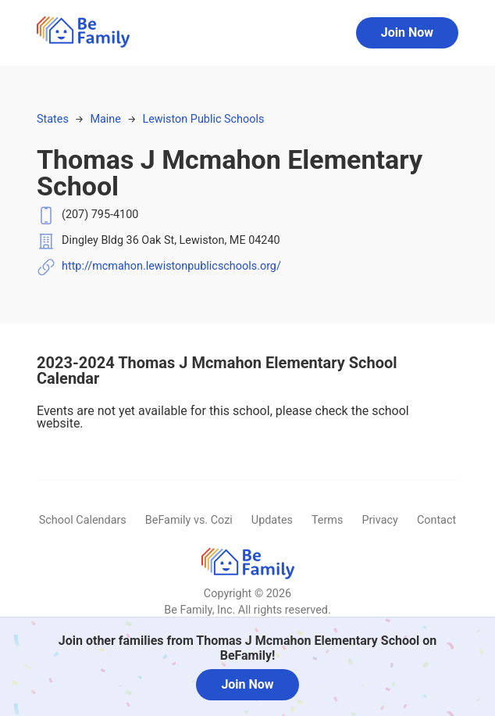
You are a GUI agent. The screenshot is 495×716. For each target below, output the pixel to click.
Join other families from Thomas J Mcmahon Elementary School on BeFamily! (247, 648)
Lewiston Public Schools (203, 119)
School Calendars (82, 520)
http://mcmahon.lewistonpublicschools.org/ (171, 266)
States (53, 119)
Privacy (379, 520)
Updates (272, 520)
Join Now (407, 32)
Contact (436, 520)
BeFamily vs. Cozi (189, 520)
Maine (105, 119)
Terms (327, 520)
